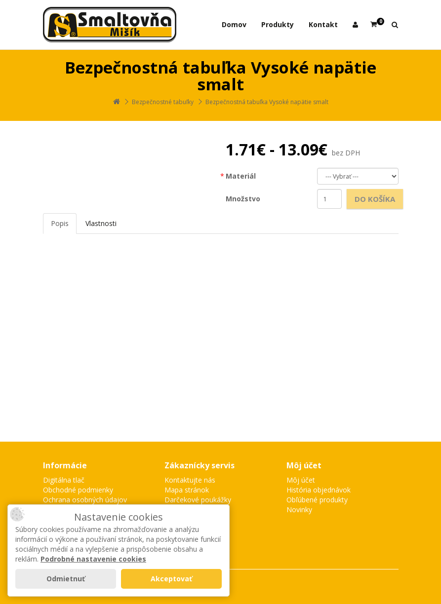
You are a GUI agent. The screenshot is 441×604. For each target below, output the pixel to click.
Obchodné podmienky (78, 489)
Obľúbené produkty (317, 499)
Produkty (277, 24)
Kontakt (323, 24)
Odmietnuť (65, 578)
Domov (234, 24)
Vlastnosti (101, 223)
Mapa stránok (186, 489)
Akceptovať (171, 578)
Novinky (299, 509)
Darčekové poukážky (197, 499)
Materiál (241, 176)
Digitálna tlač (63, 480)
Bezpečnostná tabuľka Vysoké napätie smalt (266, 102)
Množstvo (243, 198)
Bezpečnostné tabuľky (163, 102)
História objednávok (318, 489)
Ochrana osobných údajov (85, 499)
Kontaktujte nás (189, 480)
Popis (60, 223)
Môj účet (300, 480)
